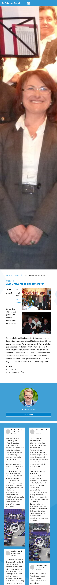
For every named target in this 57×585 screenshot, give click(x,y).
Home (8, 275)
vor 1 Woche (14, 553)
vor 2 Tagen (14, 432)
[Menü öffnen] (53, 3)
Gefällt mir (28, 414)
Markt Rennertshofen (21, 300)
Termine (16, 275)
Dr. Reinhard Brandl (28, 409)
